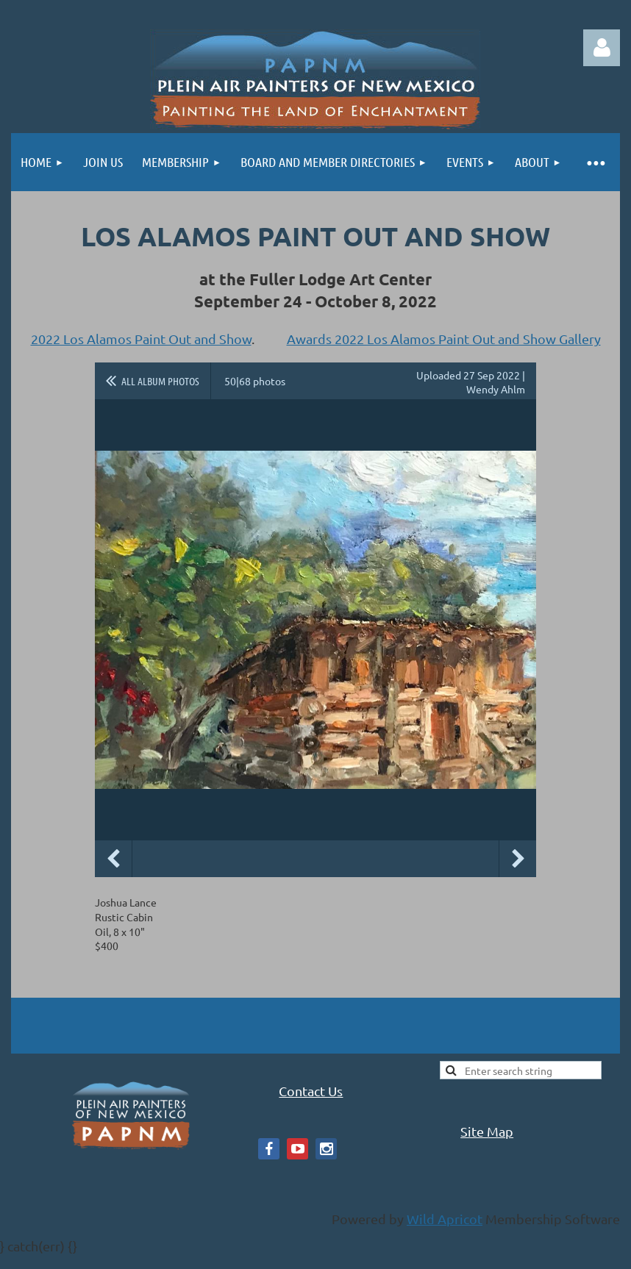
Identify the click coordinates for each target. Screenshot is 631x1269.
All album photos (160, 380)
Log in (601, 47)
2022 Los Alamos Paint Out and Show (141, 338)
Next (517, 858)
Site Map (486, 1131)
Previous (113, 858)
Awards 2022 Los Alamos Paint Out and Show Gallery (444, 338)
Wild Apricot (444, 1218)
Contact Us (311, 1090)
